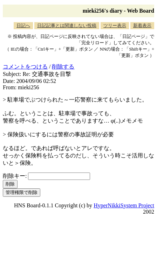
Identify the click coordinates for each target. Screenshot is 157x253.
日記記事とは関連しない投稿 (66, 25)
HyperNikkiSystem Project (124, 205)
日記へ (23, 25)
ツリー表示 (114, 25)
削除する (63, 67)
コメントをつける (25, 67)
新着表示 (142, 25)
